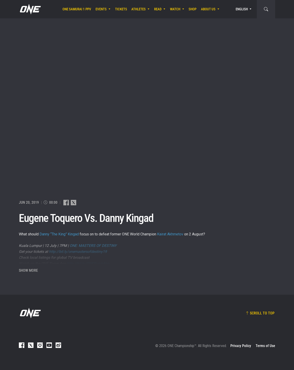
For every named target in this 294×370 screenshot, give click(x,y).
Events (101, 9)
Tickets (121, 9)
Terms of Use (265, 346)
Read (158, 9)
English (242, 9)
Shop (192, 9)
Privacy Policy (240, 346)
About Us (208, 9)
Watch (175, 9)
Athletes (138, 9)
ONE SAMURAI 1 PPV (76, 9)
